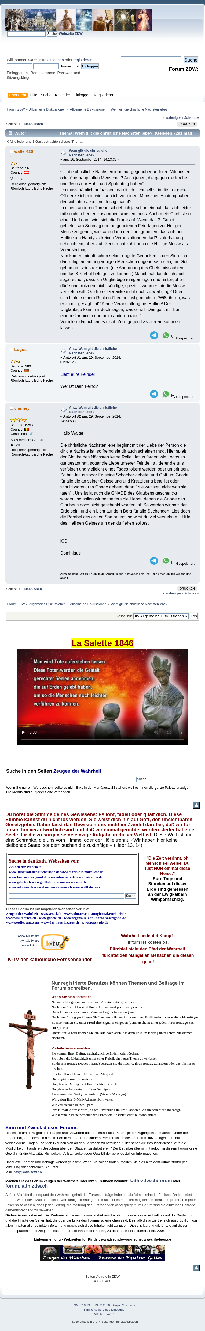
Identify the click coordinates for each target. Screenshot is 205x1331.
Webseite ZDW (71, 34)
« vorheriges (172, 118)
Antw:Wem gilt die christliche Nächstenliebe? (93, 351)
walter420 (23, 151)
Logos (20, 349)
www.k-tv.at (30, 945)
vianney (22, 408)
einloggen (55, 60)
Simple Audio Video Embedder (105, 1309)
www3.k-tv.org (29, 936)
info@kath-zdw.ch (27, 1172)
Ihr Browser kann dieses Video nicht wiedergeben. (102, 697)
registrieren (83, 60)
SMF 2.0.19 (82, 1305)
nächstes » (190, 118)
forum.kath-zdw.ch (26, 1186)
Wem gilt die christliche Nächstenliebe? (88, 153)
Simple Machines (123, 1305)
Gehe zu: (124, 616)
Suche (13, 771)
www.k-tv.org (29, 940)
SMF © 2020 (101, 1305)
